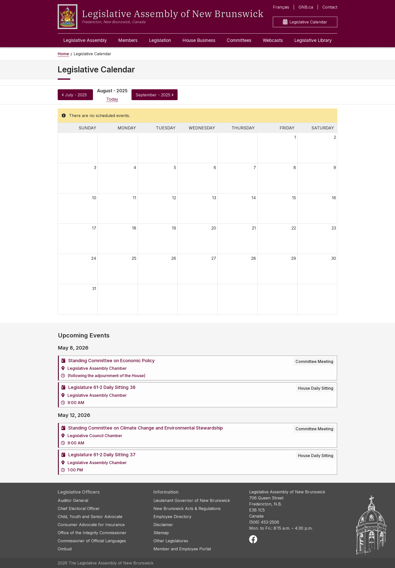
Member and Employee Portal (182, 548)
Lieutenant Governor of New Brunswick (191, 500)
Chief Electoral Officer (79, 508)
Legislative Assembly (85, 40)
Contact (329, 7)
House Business (198, 40)
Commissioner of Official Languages (92, 540)
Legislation (160, 40)
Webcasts (273, 40)
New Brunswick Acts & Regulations (187, 508)
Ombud (65, 548)
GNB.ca (306, 7)
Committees (239, 40)
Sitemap (161, 532)
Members (128, 40)
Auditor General (73, 500)
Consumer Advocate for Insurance (91, 524)
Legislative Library (313, 40)
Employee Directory (172, 516)
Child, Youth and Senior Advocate (90, 516)
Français (281, 7)
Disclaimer (163, 524)
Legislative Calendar (305, 22)
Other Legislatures (170, 540)
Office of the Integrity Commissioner (92, 532)
